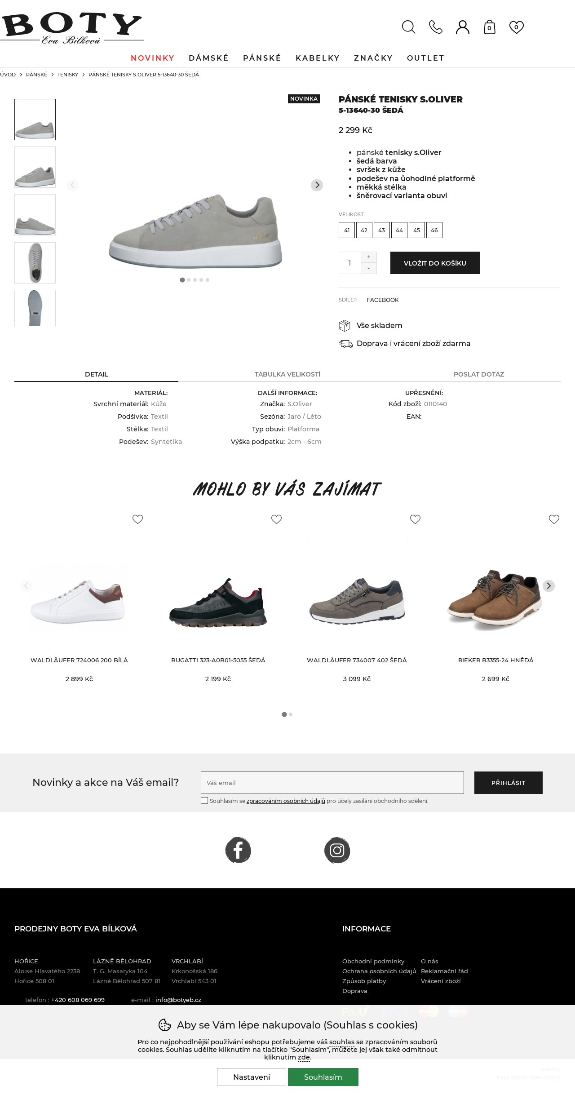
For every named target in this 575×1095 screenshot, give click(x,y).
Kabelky (318, 58)
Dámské (209, 58)
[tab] (182, 280)
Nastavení (251, 1077)
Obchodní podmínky (373, 961)
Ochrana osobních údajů (379, 971)
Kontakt (435, 26)
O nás (429, 961)
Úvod (8, 74)
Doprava (354, 990)
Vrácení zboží (441, 980)
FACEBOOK (238, 850)
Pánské (36, 74)
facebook (383, 300)
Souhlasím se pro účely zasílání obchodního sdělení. (315, 800)
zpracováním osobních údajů (286, 801)
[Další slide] (317, 185)
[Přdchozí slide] (72, 185)
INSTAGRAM (337, 850)
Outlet (426, 58)
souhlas (341, 1042)
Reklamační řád (444, 971)
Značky (374, 58)
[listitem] (35, 119)
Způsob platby (364, 980)
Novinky (153, 58)
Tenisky (68, 74)
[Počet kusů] (350, 263)
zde (304, 1057)
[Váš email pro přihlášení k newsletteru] (332, 782)
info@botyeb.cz (178, 999)
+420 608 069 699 (78, 999)
